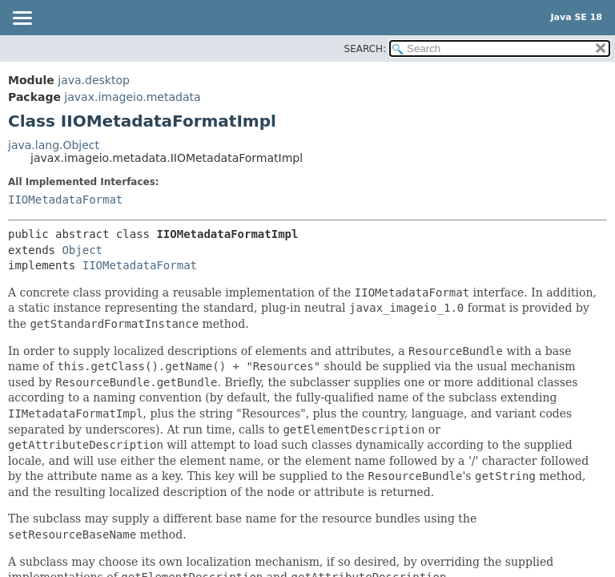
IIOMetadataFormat (65, 199)
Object (82, 250)
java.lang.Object (53, 145)
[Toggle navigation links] (21, 19)
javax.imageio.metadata (132, 97)
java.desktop (94, 80)
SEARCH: (365, 48)
